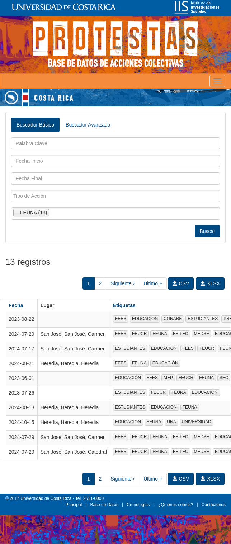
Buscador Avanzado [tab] (88, 125)
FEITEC (180, 333)
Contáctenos (214, 504)
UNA (171, 421)
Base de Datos (104, 504)
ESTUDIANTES (203, 318)
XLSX (210, 283)
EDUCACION (164, 348)
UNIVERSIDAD (196, 421)
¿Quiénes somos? (175, 504)
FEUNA (159, 333)
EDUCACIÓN (145, 318)
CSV (181, 283)
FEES (120, 318)
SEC (224, 377)
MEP (168, 377)
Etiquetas (124, 305)
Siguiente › (122, 283)
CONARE (173, 318)
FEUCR (139, 333)
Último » (152, 283)
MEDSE (201, 333)
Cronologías (138, 504)
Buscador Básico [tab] (35, 125)
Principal (73, 504)
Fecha (16, 305)
